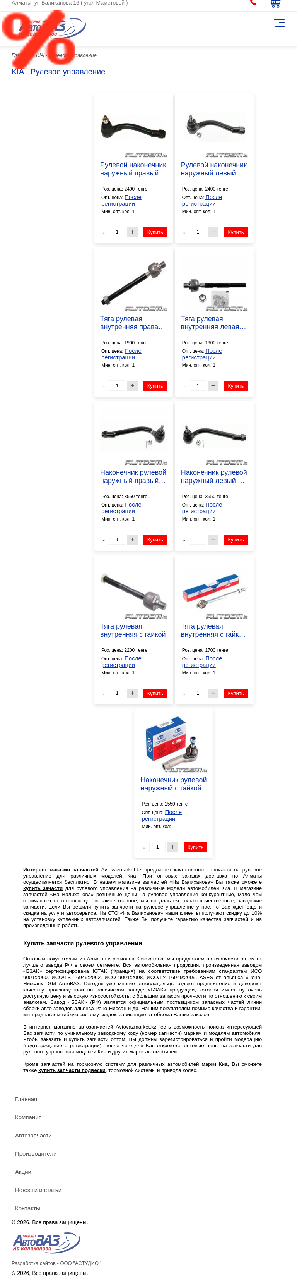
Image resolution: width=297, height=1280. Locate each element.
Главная (26, 1099)
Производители (35, 1153)
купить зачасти (43, 888)
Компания (28, 1117)
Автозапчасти (33, 1135)
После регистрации (121, 200)
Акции (23, 1171)
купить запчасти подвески (72, 1070)
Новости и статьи (38, 1190)
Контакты (27, 1208)
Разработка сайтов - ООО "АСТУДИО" (56, 1263)
